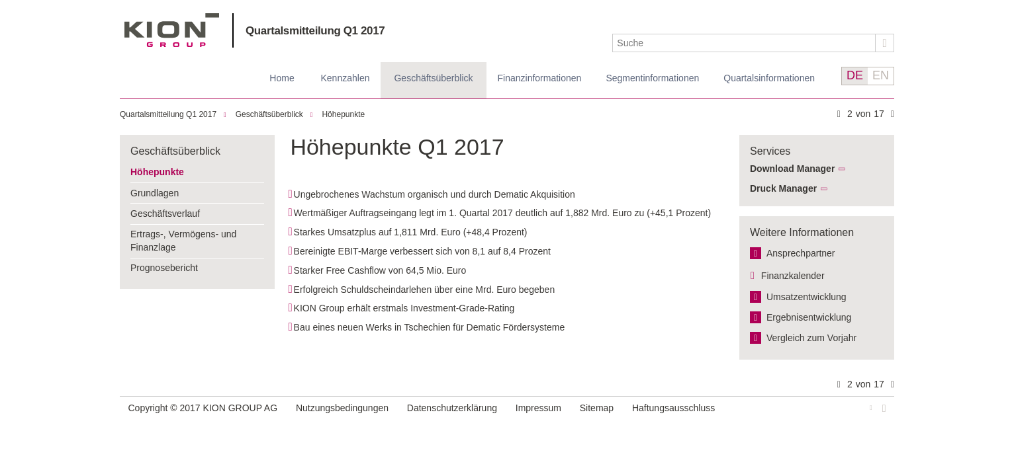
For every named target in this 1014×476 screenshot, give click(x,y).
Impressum (538, 408)
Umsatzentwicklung (806, 297)
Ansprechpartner (800, 253)
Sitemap (597, 408)
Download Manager (792, 168)
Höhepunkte (343, 114)
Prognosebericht (164, 267)
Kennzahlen (345, 78)
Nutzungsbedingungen (342, 408)
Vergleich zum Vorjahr (811, 338)
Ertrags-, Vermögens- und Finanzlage (183, 241)
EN (880, 75)
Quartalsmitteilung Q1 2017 (315, 30)
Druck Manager (783, 188)
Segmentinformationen (652, 78)
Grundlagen (154, 193)
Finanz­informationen (540, 78)
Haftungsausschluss (673, 408)
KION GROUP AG (171, 30)
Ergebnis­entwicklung (808, 317)
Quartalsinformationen (769, 78)
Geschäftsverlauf (165, 213)
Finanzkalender (793, 275)
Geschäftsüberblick (433, 78)
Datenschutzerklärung (452, 408)
